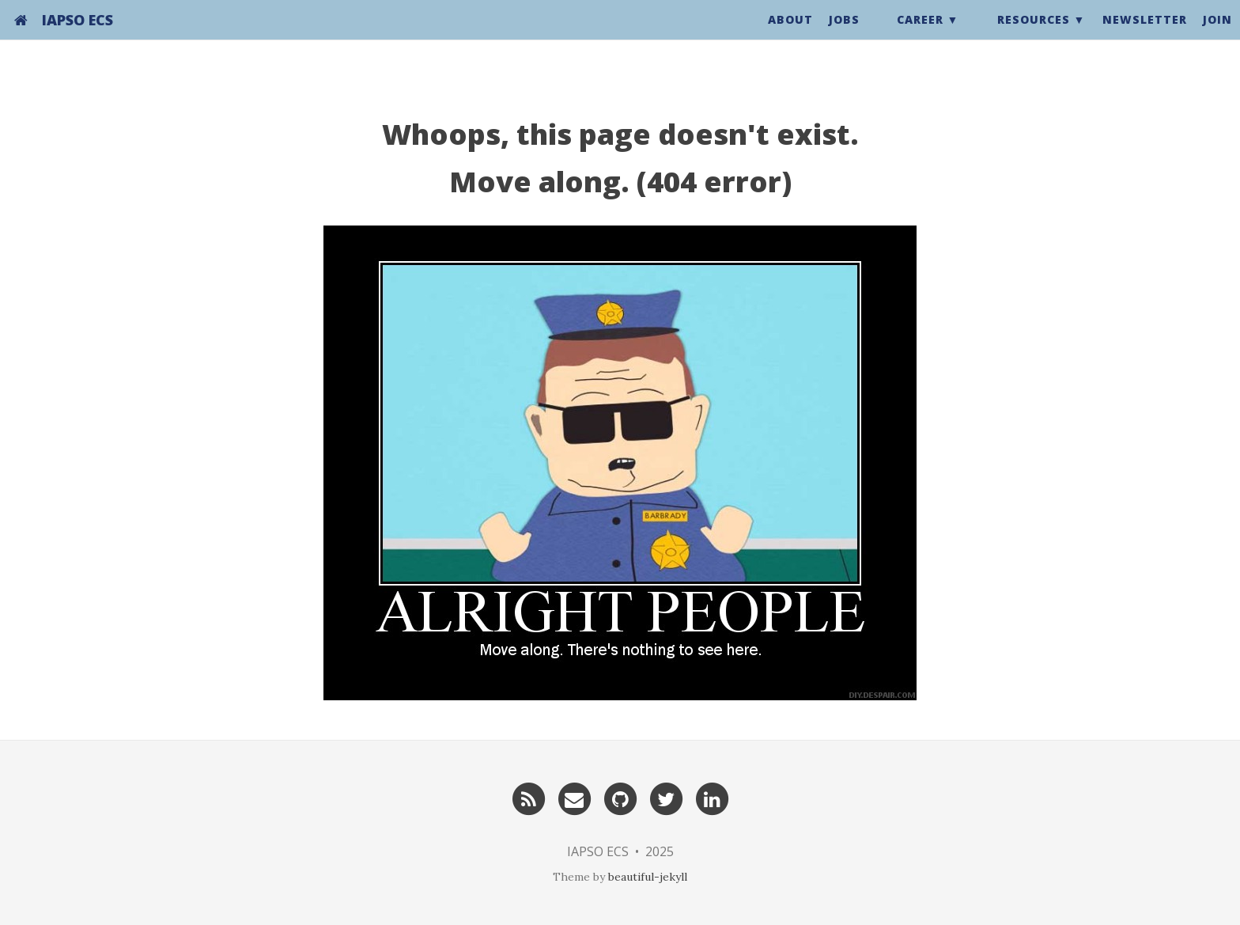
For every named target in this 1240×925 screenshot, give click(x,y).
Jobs (844, 35)
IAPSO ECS (77, 35)
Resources (1033, 35)
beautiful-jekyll (647, 877)
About (790, 35)
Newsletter (1144, 35)
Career (920, 35)
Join (1217, 35)
